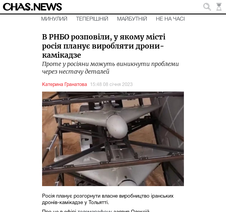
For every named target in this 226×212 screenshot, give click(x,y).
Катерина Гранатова (64, 85)
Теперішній (92, 19)
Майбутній (132, 19)
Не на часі (170, 19)
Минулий (54, 19)
